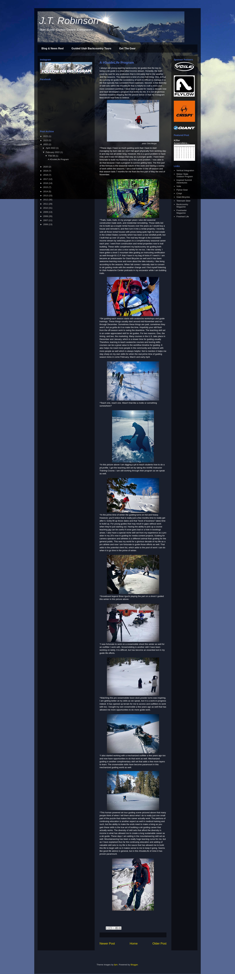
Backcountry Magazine (182, 205)
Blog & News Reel (52, 48)
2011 (46, 204)
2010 (46, 208)
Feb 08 (51, 156)
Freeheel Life (182, 216)
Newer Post (107, 943)
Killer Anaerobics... (181, 141)
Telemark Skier (183, 201)
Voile (178, 186)
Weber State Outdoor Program (184, 175)
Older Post (159, 943)
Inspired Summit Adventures (184, 181)
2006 (46, 224)
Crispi (179, 193)
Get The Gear (127, 48)
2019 (46, 171)
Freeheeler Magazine (181, 211)
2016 (46, 183)
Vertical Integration (185, 170)
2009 (46, 212)
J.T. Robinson (69, 20)
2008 (46, 216)
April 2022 (51, 148)
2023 (46, 140)
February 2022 (53, 152)
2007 (46, 220)
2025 (46, 136)
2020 (46, 166)
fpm (116, 964)
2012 (46, 199)
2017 (46, 179)
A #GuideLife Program (117, 62)
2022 (46, 144)
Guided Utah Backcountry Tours (91, 48)
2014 (46, 191)
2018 (46, 175)
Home (134, 943)
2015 (46, 187)
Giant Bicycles (183, 197)
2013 (46, 195)
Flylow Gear (182, 190)
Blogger (134, 964)
